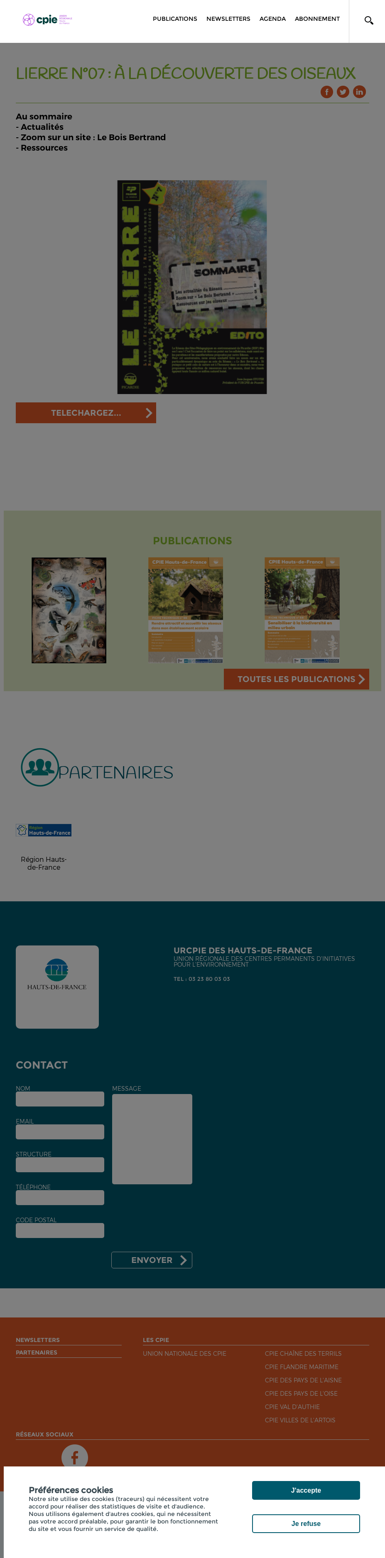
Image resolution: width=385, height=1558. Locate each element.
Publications (175, 18)
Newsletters (228, 18)
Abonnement (317, 18)
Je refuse (306, 1523)
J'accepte (306, 1490)
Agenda (273, 18)
